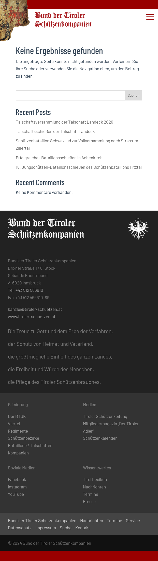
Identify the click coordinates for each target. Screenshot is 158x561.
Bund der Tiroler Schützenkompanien (42, 520)
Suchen (133, 95)
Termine (90, 494)
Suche (65, 527)
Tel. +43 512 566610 (25, 290)
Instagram (17, 486)
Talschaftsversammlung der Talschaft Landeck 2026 (64, 121)
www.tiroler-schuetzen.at (31, 316)
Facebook (17, 479)
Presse (89, 501)
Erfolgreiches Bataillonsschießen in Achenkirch (59, 157)
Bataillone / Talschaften (30, 445)
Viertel (14, 423)
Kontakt (82, 527)
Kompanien (18, 452)
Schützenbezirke (23, 437)
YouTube (16, 494)
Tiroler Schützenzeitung (105, 416)
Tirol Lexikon (95, 479)
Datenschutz (20, 527)
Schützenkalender (100, 437)
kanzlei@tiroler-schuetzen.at (35, 309)
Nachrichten (94, 486)
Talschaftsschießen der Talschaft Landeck (55, 131)
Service (133, 520)
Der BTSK (17, 416)
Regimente (18, 430)
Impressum (45, 527)
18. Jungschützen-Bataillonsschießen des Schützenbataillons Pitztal (79, 166)
